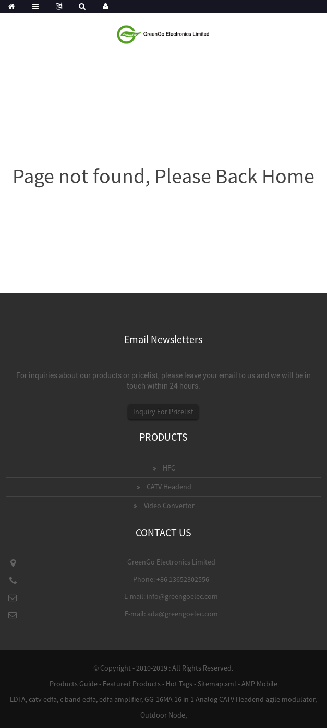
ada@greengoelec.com (182, 613)
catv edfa (43, 699)
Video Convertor (169, 505)
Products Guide (74, 683)
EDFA (18, 699)
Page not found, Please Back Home (163, 176)
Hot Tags (179, 683)
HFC (169, 468)
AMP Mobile (259, 683)
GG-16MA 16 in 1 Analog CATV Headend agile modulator (229, 699)
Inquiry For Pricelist (163, 411)
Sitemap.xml (217, 683)
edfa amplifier (120, 699)
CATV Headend (169, 486)
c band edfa (78, 699)
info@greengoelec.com (182, 596)
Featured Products (132, 683)
